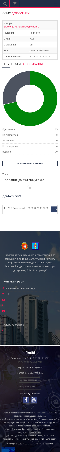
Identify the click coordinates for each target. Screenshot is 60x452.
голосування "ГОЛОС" (43, 413)
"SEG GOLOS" (29, 444)
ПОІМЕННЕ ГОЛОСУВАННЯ (30, 163)
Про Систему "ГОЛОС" (30, 387)
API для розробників (29, 380)
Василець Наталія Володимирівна (21, 26)
